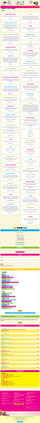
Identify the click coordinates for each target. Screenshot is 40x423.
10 (21, 227)
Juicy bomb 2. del (5, 334)
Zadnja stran (25, 227)
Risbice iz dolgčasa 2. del (6, 342)
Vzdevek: (2, 257)
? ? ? (20, 322)
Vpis (2, 264)
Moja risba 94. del (5, 338)
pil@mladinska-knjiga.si (7, 396)
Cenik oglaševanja (19, 404)
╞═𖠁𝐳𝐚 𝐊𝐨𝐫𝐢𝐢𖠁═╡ (4, 359)
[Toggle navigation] (2, 7)
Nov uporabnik (3, 265)
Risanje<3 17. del (5, 367)
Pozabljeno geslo (9, 265)
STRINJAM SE (20, 421)
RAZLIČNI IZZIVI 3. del (5, 363)
